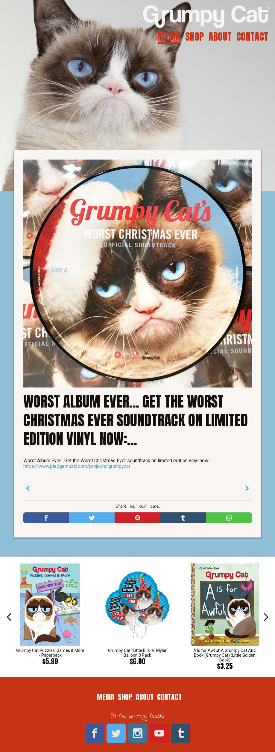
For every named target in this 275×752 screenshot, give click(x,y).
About (220, 36)
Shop (194, 36)
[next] (265, 617)
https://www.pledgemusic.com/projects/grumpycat (76, 466)
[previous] (9, 617)
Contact (252, 36)
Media (169, 36)
